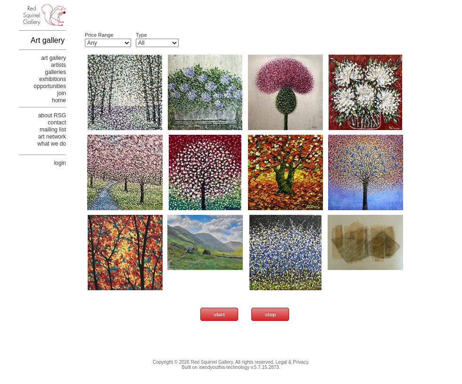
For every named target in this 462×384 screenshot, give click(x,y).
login (60, 163)
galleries (55, 72)
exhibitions (52, 79)
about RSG (52, 115)
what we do (51, 143)
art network (52, 136)
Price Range (99, 35)
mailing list (53, 129)
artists (58, 65)
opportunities (49, 86)
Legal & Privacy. (293, 362)
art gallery (53, 58)
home (59, 100)
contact (57, 122)
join (61, 93)
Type (141, 35)
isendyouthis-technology (224, 367)
